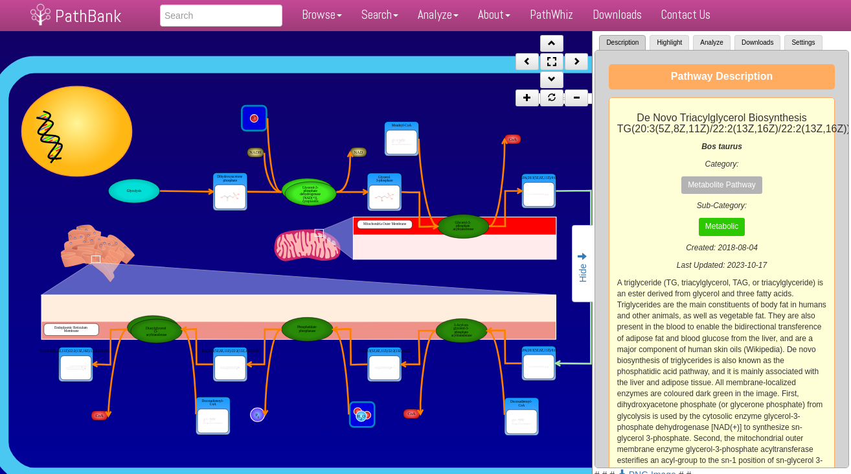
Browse (322, 14)
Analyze (438, 14)
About (494, 14)
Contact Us (685, 14)
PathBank (88, 16)
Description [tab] (622, 42)
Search (379, 14)
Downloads (617, 14)
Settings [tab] (803, 42)
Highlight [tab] (669, 42)
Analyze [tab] (711, 42)
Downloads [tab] (757, 42)
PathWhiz (551, 14)
